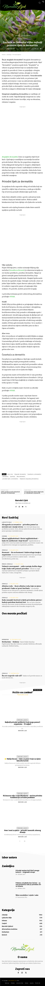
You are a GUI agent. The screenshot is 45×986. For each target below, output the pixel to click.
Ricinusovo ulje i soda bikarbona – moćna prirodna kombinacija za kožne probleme (22, 797)
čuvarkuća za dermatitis (34, 474)
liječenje (12, 476)
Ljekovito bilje (7, 522)
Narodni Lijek (11, 48)
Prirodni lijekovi (25, 35)
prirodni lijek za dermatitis (10, 478)
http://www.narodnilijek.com (22, 503)
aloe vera (10, 474)
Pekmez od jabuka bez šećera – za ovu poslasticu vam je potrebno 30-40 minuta (28, 884)
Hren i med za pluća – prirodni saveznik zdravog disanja (22, 831)
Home (3, 54)
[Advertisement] (22, 130)
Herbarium (5, 639)
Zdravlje (17, 35)
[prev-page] (20, 841)
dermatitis (5, 476)
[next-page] (24, 841)
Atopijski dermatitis (20, 474)
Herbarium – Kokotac (10, 642)
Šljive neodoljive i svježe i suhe (27, 895)
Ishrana (4, 536)
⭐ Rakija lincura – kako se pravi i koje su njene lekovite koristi (22, 760)
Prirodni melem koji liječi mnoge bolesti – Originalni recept (27, 871)
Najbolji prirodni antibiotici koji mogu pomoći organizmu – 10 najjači (22, 723)
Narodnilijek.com (12, 980)
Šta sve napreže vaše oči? (12, 676)
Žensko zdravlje (7, 564)
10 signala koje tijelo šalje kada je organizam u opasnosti (34, 492)
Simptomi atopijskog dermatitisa (29, 478)
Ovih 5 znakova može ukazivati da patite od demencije (10, 492)
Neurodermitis (21, 476)
